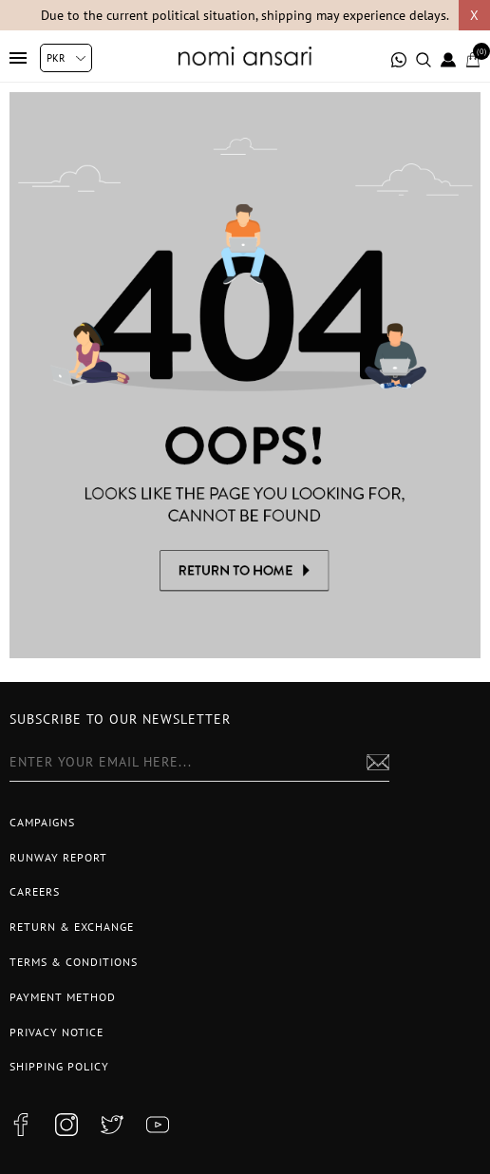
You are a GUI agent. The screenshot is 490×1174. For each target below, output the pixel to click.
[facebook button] (20, 1125)
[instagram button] (66, 1125)
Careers (34, 891)
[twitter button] (112, 1125)
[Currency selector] (66, 58)
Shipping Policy (59, 1066)
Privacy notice (56, 1032)
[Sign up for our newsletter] (199, 763)
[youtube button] (157, 1125)
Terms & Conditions (73, 962)
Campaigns (42, 822)
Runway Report (58, 857)
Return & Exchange (71, 926)
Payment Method (62, 997)
